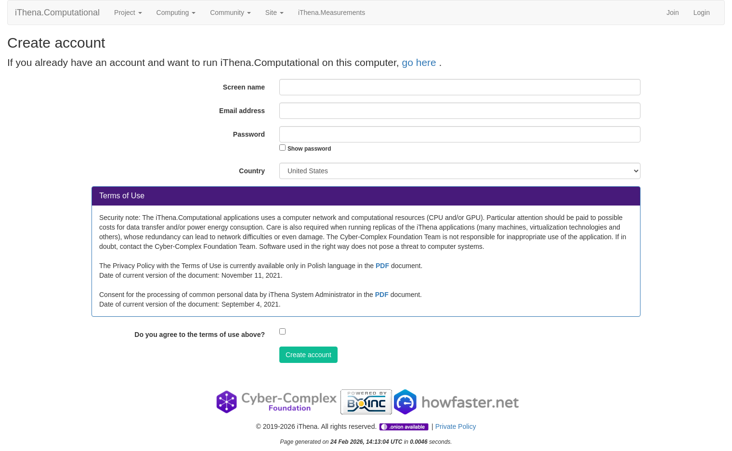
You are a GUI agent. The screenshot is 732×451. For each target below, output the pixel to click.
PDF (382, 266)
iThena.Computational (57, 12)
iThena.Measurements (331, 12)
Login (701, 12)
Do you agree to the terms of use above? (199, 334)
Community (230, 12)
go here (420, 62)
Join (673, 12)
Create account (308, 355)
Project (128, 12)
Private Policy (455, 426)
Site (274, 12)
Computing (176, 12)
